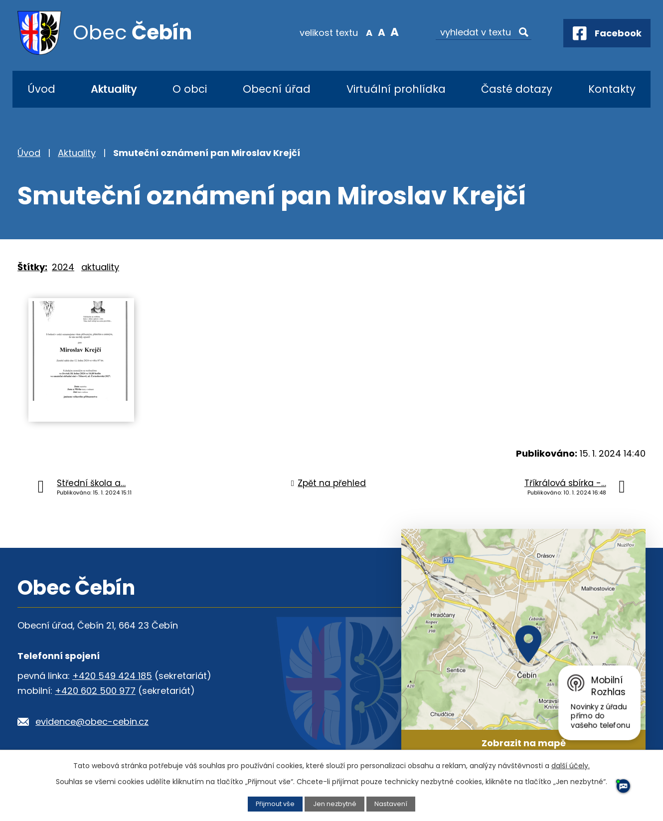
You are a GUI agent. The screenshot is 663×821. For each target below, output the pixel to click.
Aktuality (114, 89)
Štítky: (32, 267)
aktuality (100, 267)
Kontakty (612, 89)
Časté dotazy (516, 89)
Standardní (381, 32)
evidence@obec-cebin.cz (92, 721)
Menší (369, 32)
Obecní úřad (277, 89)
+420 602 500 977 (95, 690)
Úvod (41, 89)
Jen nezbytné (334, 804)
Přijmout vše (275, 804)
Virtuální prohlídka (396, 89)
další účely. (570, 766)
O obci (189, 89)
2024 (63, 267)
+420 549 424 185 (112, 675)
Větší (394, 32)
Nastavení (390, 804)
